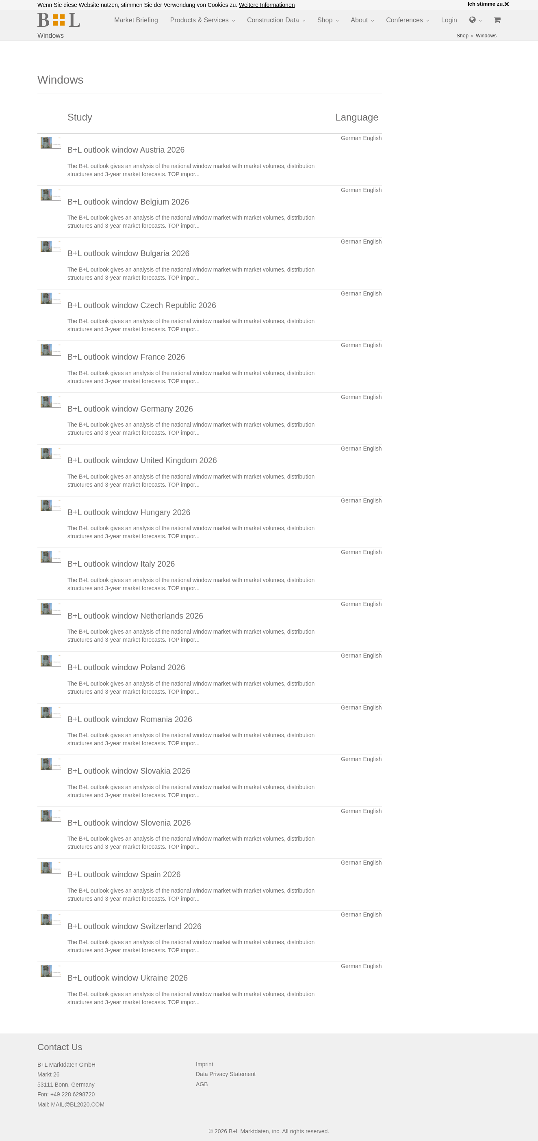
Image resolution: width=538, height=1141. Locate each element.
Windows (486, 36)
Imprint (204, 1064)
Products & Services (199, 20)
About (359, 20)
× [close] (506, 4)
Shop (324, 20)
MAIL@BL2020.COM (77, 1104)
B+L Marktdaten (249, 1131)
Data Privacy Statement (226, 1074)
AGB (202, 1084)
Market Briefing (136, 20)
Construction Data (273, 20)
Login (449, 20)
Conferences (404, 20)
